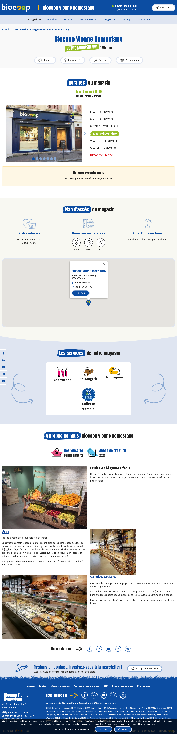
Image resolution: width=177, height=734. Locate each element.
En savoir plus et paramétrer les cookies (69, 729)
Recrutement (144, 19)
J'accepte (123, 729)
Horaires (45, 60)
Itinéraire (80, 293)
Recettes (68, 19)
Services (100, 60)
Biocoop (126, 19)
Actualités (52, 19)
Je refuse (103, 729)
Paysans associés (88, 19)
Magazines (109, 19)
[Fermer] (104, 264)
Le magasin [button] (32, 19)
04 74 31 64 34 (82, 283)
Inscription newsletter (144, 668)
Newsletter (163, 7)
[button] (4, 133)
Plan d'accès (72, 60)
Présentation (129, 60)
